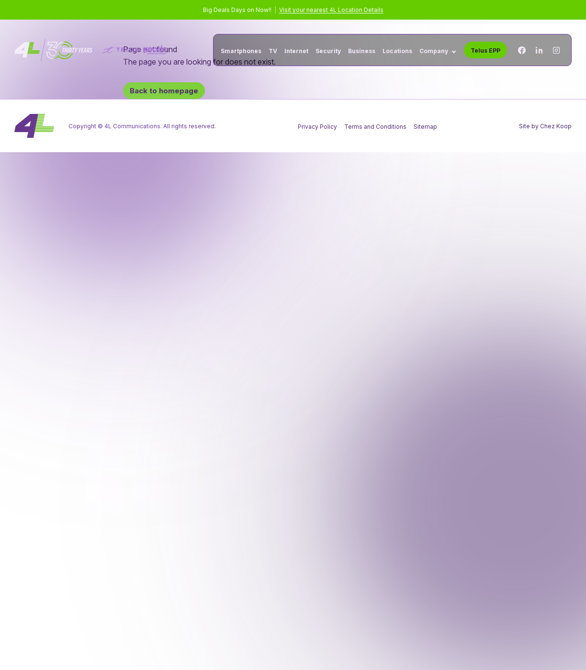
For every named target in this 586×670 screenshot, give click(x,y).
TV (273, 51)
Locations (397, 51)
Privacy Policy (317, 126)
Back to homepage (164, 90)
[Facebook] (522, 50)
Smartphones (241, 51)
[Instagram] (556, 50)
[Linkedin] (539, 50)
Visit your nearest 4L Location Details (331, 9)
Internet (296, 51)
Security (328, 51)
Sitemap (425, 126)
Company (433, 51)
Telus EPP (485, 51)
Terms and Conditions (375, 126)
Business (361, 51)
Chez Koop (556, 126)
